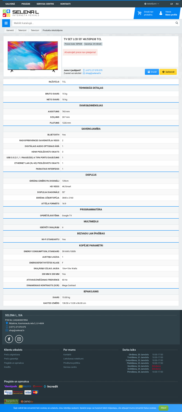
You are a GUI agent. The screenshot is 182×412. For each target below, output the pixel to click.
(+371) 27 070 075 (94, 70)
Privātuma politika (71, 363)
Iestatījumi (150, 3)
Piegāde (26, 4)
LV (172, 4)
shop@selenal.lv (93, 73)
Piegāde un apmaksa (14, 363)
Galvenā (10, 4)
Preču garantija (11, 358)
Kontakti (65, 4)
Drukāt (152, 71)
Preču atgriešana (12, 354)
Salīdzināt (168, 71)
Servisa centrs (45, 4)
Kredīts (7, 367)
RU (177, 4)
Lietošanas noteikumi (73, 358)
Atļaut (163, 408)
